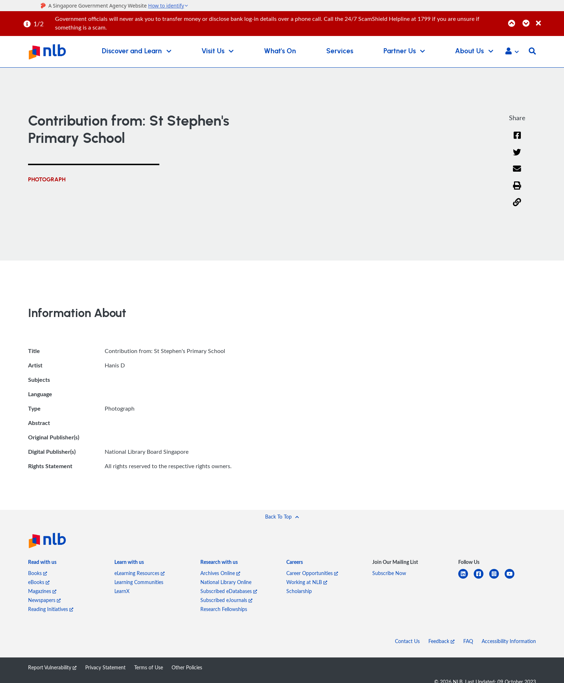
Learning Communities (138, 582)
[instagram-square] (497, 578)
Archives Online (220, 573)
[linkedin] (466, 578)
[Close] (549, 19)
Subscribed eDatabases (228, 591)
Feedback (441, 641)
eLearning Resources (139, 573)
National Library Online (225, 582)
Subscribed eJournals (226, 600)
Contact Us (407, 641)
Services (339, 51)
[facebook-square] (481, 578)
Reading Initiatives (50, 609)
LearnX (121, 591)
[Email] (517, 173)
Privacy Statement (105, 667)
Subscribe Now (389, 573)
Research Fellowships (223, 609)
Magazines (42, 591)
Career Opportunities (312, 573)
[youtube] (512, 578)
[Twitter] (517, 156)
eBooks (39, 582)
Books (37, 573)
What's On (280, 51)
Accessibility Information (509, 641)
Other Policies (187, 667)
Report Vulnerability (52, 667)
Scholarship (299, 591)
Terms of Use (148, 667)
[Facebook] (517, 139)
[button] (512, 52)
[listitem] (42, 563)
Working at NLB (306, 582)
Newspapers (44, 600)
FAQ (468, 641)
